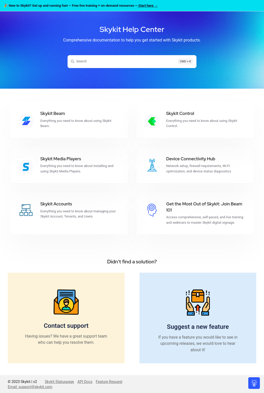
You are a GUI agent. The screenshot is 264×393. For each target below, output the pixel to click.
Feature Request (109, 382)
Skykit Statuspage (59, 382)
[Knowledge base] (254, 383)
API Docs (84, 382)
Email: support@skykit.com (30, 387)
